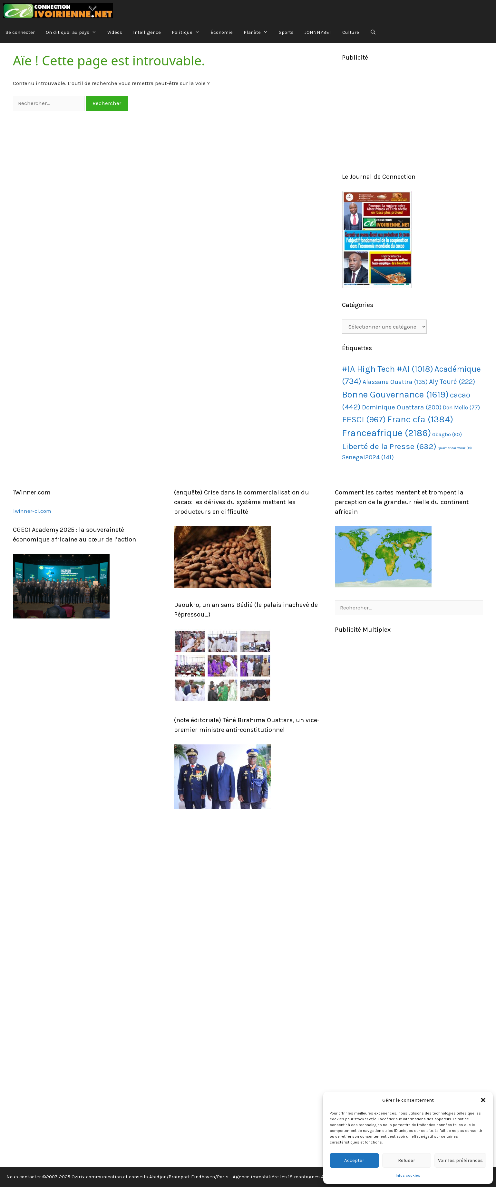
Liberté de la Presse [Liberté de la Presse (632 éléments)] (389, 446)
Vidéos (114, 32)
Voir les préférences (460, 1160)
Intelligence (147, 32)
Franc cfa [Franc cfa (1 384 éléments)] (420, 419)
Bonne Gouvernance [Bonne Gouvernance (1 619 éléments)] (395, 394)
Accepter (354, 1160)
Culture (350, 32)
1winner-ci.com (32, 511)
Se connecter (20, 32)
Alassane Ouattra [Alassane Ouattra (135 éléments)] (395, 382)
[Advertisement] (412, 117)
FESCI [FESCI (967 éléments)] (364, 420)
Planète (258, 32)
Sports (286, 32)
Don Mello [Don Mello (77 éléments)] (461, 407)
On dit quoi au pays (74, 32)
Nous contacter (23, 1177)
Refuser (406, 1160)
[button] (483, 1100)
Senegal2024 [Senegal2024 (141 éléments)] (368, 457)
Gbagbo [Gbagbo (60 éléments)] (447, 434)
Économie (221, 32)
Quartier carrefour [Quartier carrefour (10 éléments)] (455, 448)
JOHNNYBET (318, 32)
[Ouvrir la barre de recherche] (373, 32)
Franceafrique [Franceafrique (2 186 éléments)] (386, 432)
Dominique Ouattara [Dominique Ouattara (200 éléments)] (402, 407)
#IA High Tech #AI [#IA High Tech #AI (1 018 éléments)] (387, 369)
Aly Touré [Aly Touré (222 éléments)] (452, 382)
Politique (188, 32)
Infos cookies (408, 1175)
